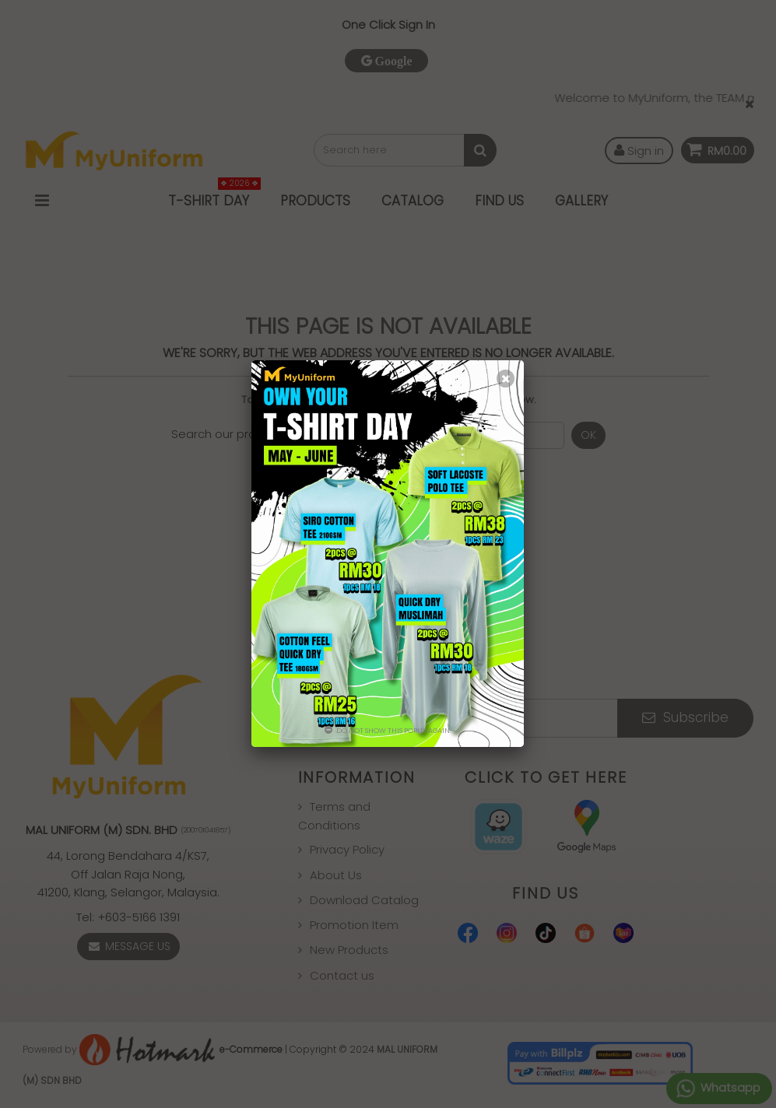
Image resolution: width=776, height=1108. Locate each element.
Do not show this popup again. (388, 730)
